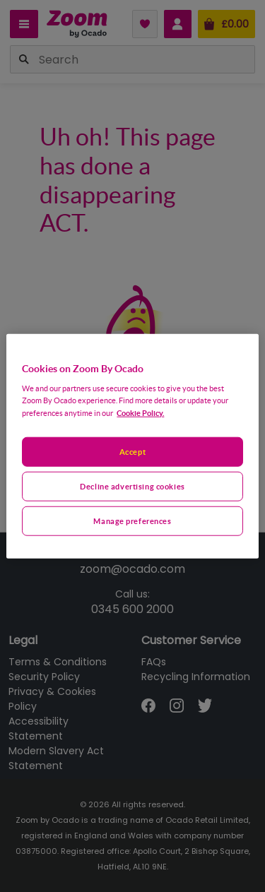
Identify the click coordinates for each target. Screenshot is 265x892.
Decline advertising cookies (132, 486)
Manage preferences (132, 520)
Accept (132, 451)
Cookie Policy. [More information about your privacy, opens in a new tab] (140, 412)
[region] (132, 446)
